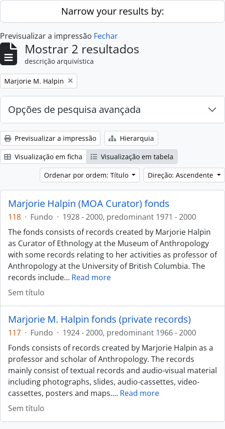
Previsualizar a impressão (50, 138)
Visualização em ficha (43, 156)
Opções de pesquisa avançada (74, 109)
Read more (91, 277)
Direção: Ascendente (181, 175)
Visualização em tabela (131, 156)
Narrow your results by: (112, 11)
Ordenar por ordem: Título (87, 175)
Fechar (106, 36)
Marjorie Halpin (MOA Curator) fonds (89, 203)
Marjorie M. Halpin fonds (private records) (99, 319)
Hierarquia (131, 138)
